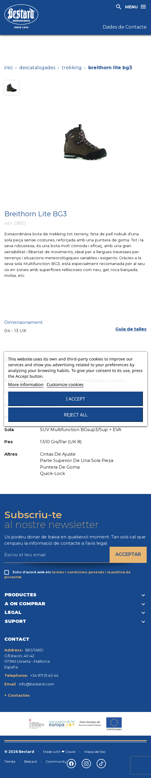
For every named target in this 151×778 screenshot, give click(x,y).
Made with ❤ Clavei (59, 751)
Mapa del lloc (95, 751)
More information (25, 384)
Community (56, 761)
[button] (131, 328)
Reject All (75, 414)
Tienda (9, 761)
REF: (8, 223)
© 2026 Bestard (19, 751)
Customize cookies (65, 384)
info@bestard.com (36, 684)
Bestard (30, 761)
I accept (75, 399)
